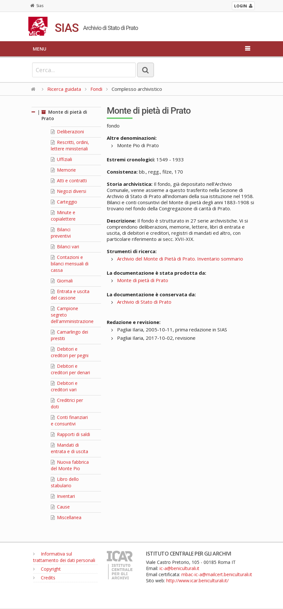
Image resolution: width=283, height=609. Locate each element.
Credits (44, 578)
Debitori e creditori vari (64, 386)
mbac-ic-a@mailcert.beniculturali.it (216, 574)
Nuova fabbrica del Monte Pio (70, 465)
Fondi (96, 89)
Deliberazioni (67, 131)
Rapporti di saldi (70, 434)
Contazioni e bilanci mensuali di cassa (69, 263)
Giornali (62, 281)
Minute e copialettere (63, 215)
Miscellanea (66, 517)
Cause (60, 507)
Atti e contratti (69, 180)
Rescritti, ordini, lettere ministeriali (70, 145)
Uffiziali (61, 159)
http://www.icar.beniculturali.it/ (197, 580)
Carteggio (64, 202)
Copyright (47, 569)
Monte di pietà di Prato (142, 280)
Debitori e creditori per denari (70, 369)
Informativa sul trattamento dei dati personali (64, 557)
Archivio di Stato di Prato (144, 302)
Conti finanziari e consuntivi (69, 420)
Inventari (63, 496)
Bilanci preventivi (61, 232)
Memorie (63, 170)
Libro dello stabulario (65, 482)
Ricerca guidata (64, 89)
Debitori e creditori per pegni (69, 352)
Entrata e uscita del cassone (70, 294)
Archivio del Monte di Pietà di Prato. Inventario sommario (180, 258)
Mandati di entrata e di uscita (69, 448)
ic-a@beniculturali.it (179, 568)
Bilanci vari (65, 246)
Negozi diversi (68, 191)
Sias (36, 5)
